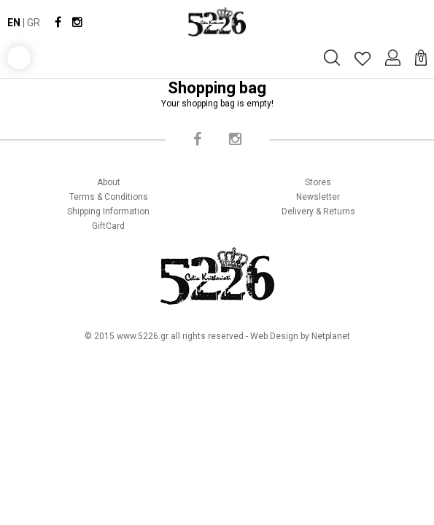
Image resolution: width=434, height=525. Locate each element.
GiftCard (108, 226)
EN (13, 22)
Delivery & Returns (318, 211)
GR (33, 22)
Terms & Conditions (108, 197)
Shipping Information (108, 211)
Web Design (274, 336)
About (108, 182)
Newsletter (318, 197)
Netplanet (330, 336)
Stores (318, 182)
